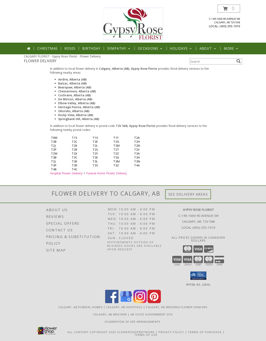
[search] (238, 61)
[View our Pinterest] (154, 302)
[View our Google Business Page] (126, 302)
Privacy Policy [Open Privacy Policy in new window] (171, 332)
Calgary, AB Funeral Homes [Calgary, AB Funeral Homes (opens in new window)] (80, 307)
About (208, 48)
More (231, 48)
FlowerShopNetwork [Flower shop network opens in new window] (136, 332)
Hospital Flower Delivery (66, 173)
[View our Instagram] (140, 302)
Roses (69, 48)
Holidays (181, 48)
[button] (229, 9)
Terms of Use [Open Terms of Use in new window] (146, 334)
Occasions (150, 48)
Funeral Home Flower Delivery (106, 173)
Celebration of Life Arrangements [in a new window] (133, 321)
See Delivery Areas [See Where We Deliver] (188, 194)
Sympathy (119, 48)
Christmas (47, 48)
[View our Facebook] (111, 302)
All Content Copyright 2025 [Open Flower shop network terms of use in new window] (91, 332)
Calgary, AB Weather (110, 314)
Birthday (91, 48)
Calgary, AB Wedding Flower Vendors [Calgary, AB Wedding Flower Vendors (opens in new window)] (177, 307)
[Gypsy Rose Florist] (133, 24)
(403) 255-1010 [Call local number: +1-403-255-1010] (229, 26)
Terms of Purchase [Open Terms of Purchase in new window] (205, 332)
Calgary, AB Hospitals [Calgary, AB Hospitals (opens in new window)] (124, 307)
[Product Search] (212, 61)
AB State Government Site (152, 314)
